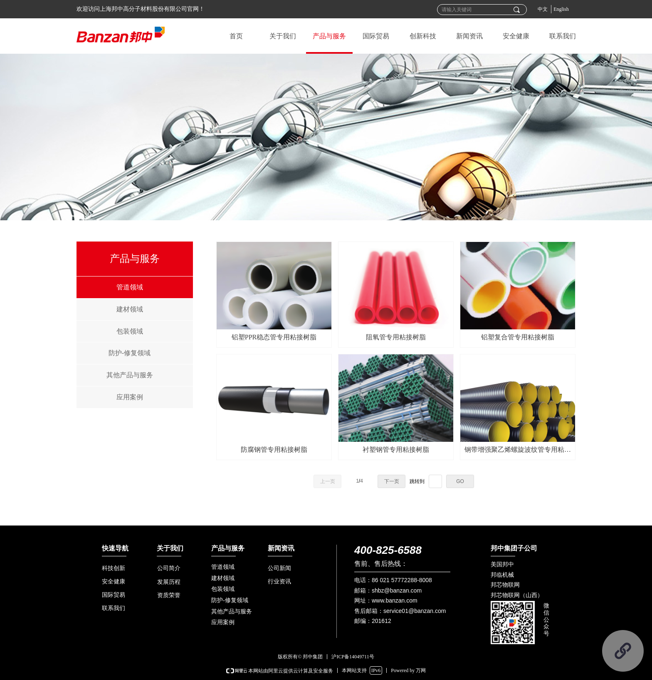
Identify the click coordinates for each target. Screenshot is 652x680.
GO (460, 481)
